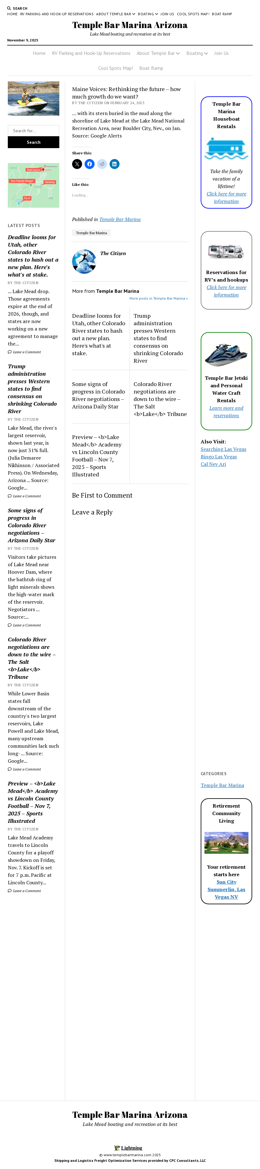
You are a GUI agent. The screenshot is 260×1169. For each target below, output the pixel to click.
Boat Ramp (222, 14)
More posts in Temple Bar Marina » (159, 298)
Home (12, 14)
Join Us (167, 14)
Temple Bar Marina (120, 219)
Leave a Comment (24, 352)
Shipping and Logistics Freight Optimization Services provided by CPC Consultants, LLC (130, 1160)
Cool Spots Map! (193, 14)
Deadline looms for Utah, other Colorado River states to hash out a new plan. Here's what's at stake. (33, 255)
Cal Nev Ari (213, 464)
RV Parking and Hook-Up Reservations (57, 14)
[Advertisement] (33, 997)
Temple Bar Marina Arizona (130, 25)
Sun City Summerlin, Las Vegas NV (226, 889)
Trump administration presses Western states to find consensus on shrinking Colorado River (32, 388)
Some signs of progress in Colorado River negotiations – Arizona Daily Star (31, 525)
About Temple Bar (113, 14)
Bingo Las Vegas (219, 456)
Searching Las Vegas (223, 449)
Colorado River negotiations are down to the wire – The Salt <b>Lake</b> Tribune (32, 657)
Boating (146, 14)
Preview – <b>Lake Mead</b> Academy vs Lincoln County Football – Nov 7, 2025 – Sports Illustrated (33, 802)
